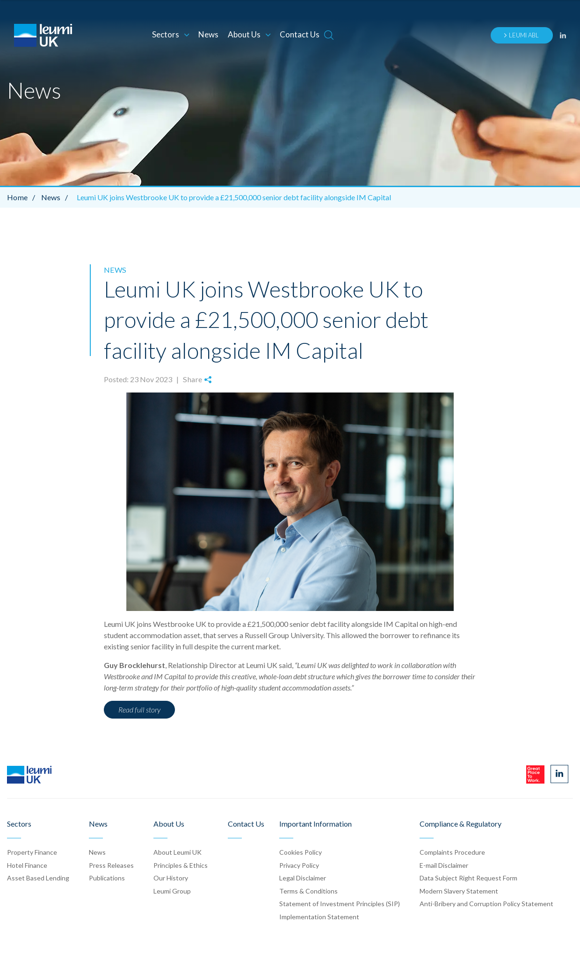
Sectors (170, 34)
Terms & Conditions (308, 890)
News (208, 34)
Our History (170, 877)
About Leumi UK (177, 852)
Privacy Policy (299, 865)
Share (196, 378)
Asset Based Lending (38, 877)
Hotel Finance (27, 865)
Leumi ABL (521, 35)
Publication (107, 877)
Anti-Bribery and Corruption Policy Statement (486, 904)
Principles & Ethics (180, 865)
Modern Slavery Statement (459, 890)
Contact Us (299, 34)
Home (23, 197)
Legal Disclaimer (302, 877)
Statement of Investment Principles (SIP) (339, 904)
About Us (249, 34)
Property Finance (32, 852)
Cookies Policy (300, 852)
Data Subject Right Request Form (468, 877)
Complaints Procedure (452, 852)
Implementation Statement (319, 916)
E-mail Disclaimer (444, 865)
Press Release (111, 865)
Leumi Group (172, 890)
